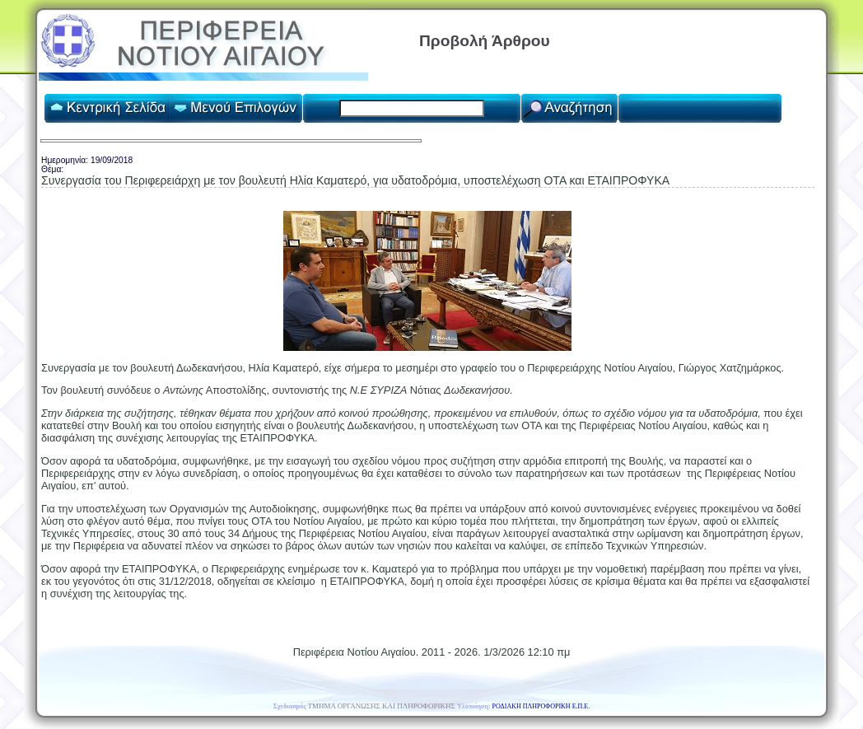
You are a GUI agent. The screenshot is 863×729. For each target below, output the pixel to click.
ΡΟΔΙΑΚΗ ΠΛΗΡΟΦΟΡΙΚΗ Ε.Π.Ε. (541, 706)
